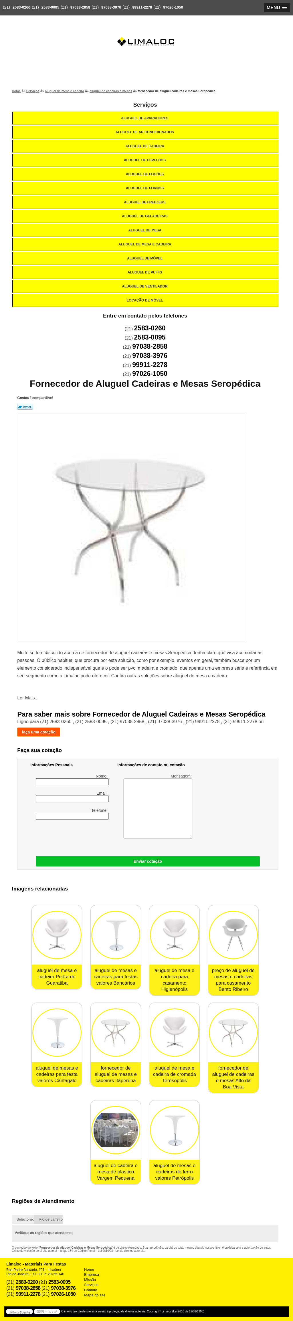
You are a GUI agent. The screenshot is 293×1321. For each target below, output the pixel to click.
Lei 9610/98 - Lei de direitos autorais (121, 1250)
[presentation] (104, 836)
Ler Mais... (28, 697)
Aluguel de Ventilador (145, 286)
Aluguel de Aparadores (145, 118)
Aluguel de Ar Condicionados (145, 132)
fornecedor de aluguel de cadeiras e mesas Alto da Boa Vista (233, 1077)
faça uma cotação (39, 732)
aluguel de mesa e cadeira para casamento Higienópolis (174, 980)
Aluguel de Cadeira (145, 146)
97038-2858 (80, 7)
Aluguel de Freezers (145, 202)
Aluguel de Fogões (145, 174)
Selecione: (25, 1219)
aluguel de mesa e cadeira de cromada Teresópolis (174, 1074)
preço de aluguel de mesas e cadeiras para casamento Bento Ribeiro (233, 980)
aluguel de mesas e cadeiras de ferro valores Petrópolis (174, 1172)
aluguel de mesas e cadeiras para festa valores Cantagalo (57, 1074)
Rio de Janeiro (51, 1219)
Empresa (91, 1274)
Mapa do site (94, 1295)
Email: (72, 796)
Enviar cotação (148, 861)
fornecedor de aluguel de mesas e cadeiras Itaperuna (116, 1074)
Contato (90, 1290)
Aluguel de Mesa (145, 230)
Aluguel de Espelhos (145, 160)
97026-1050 (173, 7)
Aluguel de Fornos (145, 188)
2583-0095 (50, 7)
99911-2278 (142, 7)
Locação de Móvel (145, 300)
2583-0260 (21, 7)
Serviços (145, 105)
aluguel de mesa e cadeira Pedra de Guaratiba (57, 977)
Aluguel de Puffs (145, 272)
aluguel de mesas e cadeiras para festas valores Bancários (116, 977)
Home (89, 1269)
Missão (90, 1280)
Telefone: (72, 814)
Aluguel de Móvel (145, 258)
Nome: (72, 779)
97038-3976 (111, 7)
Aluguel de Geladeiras (145, 216)
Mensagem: (158, 806)
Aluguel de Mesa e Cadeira (145, 244)
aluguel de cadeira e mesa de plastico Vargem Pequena (116, 1172)
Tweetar (25, 407)
